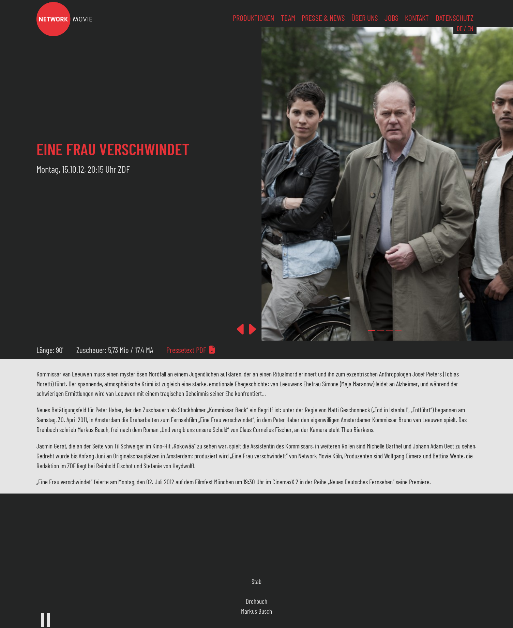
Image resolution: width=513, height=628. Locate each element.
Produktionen (253, 18)
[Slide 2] (389, 330)
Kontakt (417, 18)
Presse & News (323, 18)
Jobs (391, 18)
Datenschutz (454, 18)
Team (288, 18)
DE (460, 28)
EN (470, 28)
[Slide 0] (371, 330)
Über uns (364, 18)
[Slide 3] (398, 330)
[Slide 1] (380, 330)
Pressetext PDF (191, 350)
